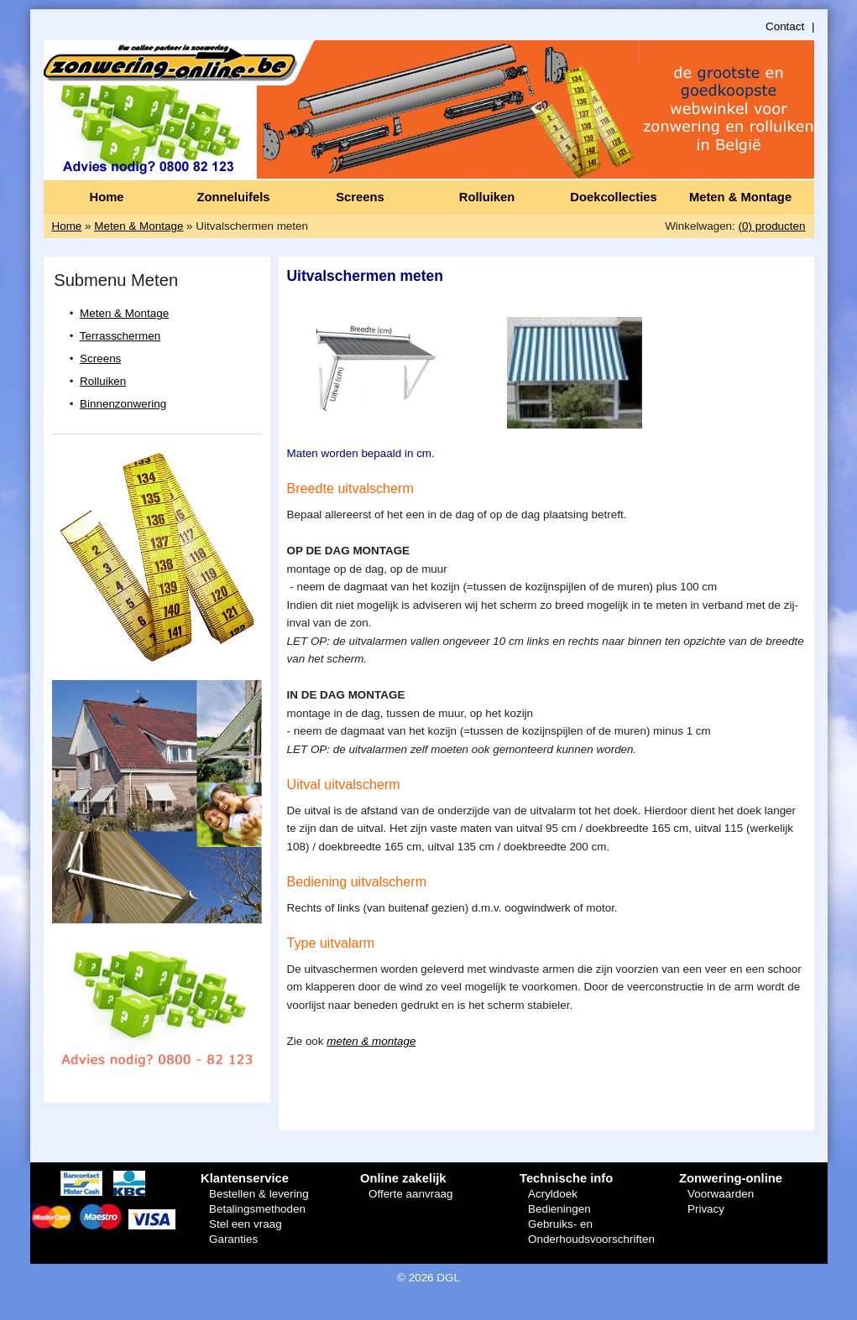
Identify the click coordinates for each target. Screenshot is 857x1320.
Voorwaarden (720, 1193)
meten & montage (371, 1041)
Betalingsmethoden (257, 1209)
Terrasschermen (120, 336)
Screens (360, 197)
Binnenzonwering (123, 404)
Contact (785, 26)
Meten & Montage (740, 197)
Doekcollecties (613, 197)
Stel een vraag (245, 1224)
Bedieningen (559, 1209)
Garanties (233, 1239)
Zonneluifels (233, 197)
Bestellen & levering (259, 1193)
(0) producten (772, 226)
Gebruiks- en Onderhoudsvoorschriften (591, 1231)
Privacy (705, 1209)
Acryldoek (552, 1193)
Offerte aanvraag (410, 1193)
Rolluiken (487, 197)
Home (106, 197)
